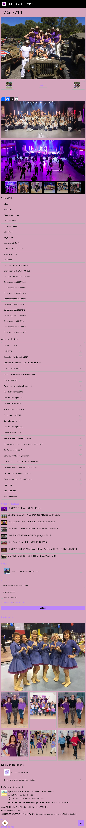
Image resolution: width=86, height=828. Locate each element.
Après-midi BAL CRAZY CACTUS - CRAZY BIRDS (31, 789)
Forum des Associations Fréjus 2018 (43, 386)
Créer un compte (7, 601)
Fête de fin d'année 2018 (43, 391)
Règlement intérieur (11, 254)
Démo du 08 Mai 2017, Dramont (43, 455)
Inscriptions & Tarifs (12, 243)
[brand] (17, 4)
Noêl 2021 (43, 351)
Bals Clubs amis (43, 490)
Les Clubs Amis (10, 221)
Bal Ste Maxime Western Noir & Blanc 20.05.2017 (43, 444)
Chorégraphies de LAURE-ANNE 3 (17, 276)
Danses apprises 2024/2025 (15, 287)
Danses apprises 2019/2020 (15, 315)
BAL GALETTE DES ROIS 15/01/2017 (43, 473)
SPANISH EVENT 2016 (43, 432)
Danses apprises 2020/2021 (15, 310)
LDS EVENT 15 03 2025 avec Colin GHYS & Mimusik (33, 527)
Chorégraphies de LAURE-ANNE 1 (17, 265)
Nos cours (43, 485)
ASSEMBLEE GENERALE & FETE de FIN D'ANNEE (24, 805)
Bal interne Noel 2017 (43, 415)
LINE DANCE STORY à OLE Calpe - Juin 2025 (29, 534)
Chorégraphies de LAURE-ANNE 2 (17, 271)
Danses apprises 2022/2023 (15, 299)
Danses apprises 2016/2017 (15, 332)
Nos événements (43, 496)
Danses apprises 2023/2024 (15, 293)
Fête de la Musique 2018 (43, 397)
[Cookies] (5, 823)
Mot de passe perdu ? (21, 601)
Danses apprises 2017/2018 (15, 326)
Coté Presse (8, 232)
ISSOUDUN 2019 (43, 380)
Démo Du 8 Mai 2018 (43, 403)
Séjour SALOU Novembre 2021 (43, 357)
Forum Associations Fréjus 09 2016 (43, 479)
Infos (6, 204)
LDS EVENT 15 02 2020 (43, 368)
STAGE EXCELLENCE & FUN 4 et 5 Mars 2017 (43, 461)
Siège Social (8, 237)
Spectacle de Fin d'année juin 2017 (43, 438)
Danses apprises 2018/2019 (15, 321)
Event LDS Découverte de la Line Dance (43, 374)
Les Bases (8, 260)
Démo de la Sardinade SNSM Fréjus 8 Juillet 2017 (43, 362)
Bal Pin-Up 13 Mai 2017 (43, 450)
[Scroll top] (81, 823)
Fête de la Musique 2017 (43, 426)
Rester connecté (10, 596)
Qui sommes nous (11, 226)
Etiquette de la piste (11, 215)
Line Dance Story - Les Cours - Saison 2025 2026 (32, 521)
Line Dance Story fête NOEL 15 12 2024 (27, 541)
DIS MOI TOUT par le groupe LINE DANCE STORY (32, 554)
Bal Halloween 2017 (43, 421)
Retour (43, 85)
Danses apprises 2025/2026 (15, 282)
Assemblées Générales (43, 771)
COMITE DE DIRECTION (13, 248)
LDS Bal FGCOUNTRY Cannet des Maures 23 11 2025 (34, 514)
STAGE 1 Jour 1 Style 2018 (43, 409)
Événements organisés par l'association (43, 778)
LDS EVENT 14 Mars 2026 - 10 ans (25, 508)
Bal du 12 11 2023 (43, 345)
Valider (43, 606)
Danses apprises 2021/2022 (15, 304)
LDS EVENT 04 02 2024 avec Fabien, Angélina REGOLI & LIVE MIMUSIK (42, 547)
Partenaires (8, 209)
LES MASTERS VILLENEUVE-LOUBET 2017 (43, 467)
